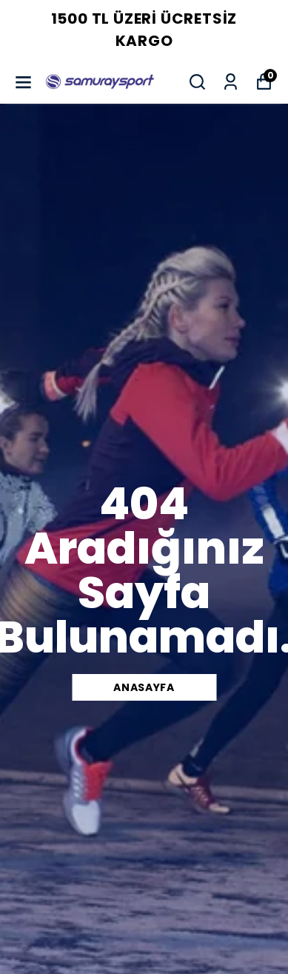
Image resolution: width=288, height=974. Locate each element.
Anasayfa (144, 687)
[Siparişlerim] (230, 82)
